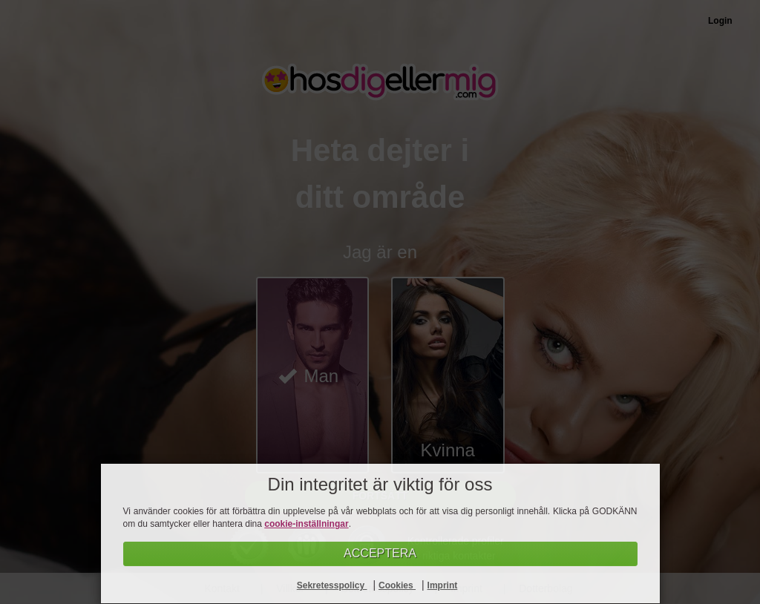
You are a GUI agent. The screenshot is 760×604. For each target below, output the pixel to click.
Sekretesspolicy (332, 585)
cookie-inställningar (306, 524)
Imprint (443, 585)
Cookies (397, 585)
